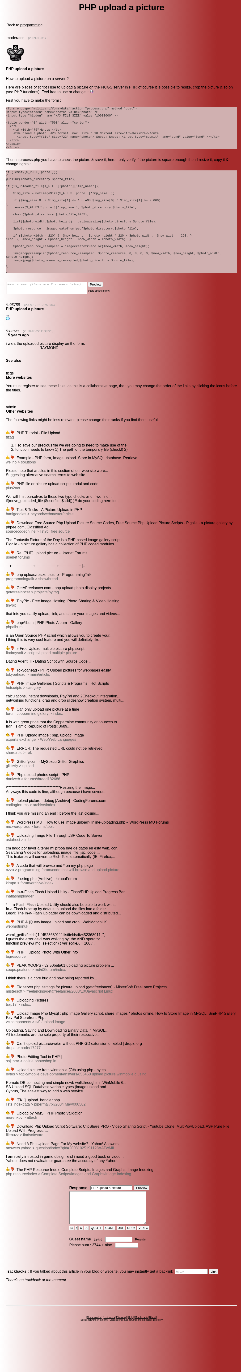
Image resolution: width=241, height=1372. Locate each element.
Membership (141, 1354)
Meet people (144, 1357)
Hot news (103, 1357)
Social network (88, 1357)
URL (121, 1265)
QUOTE (96, 1265)
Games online (94, 1354)
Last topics (109, 1354)
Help (130, 1354)
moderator (15, 38)
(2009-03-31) (37, 38)
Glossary (121, 1354)
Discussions (116, 1357)
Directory (158, 1357)
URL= (131, 1265)
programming (31, 25)
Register (140, 1277)
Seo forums (130, 1357)
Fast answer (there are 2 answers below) (52, 318)
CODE (109, 1265)
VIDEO (143, 1265)
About (153, 1354)
